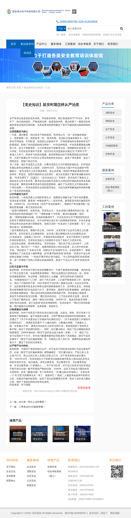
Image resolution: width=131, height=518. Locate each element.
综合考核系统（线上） (112, 189)
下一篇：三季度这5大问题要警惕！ (27, 406)
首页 (13, 44)
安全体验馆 (74, 34)
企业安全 (31, 466)
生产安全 (110, 129)
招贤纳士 (10, 480)
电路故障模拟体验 (91, 34)
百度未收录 (84, 387)
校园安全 (31, 485)
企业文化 (10, 471)
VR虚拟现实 (111, 145)
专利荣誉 (10, 476)
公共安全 (110, 137)
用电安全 (110, 121)
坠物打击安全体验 (112, 34)
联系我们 (113, 44)
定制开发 (110, 154)
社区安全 (31, 476)
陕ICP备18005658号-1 (76, 513)
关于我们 (98, 44)
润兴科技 (36, 513)
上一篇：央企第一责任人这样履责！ (28, 402)
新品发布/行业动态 (27, 48)
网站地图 (114, 513)
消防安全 (110, 112)
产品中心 (41, 44)
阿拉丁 (104, 513)
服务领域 (56, 44)
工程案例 (70, 44)
